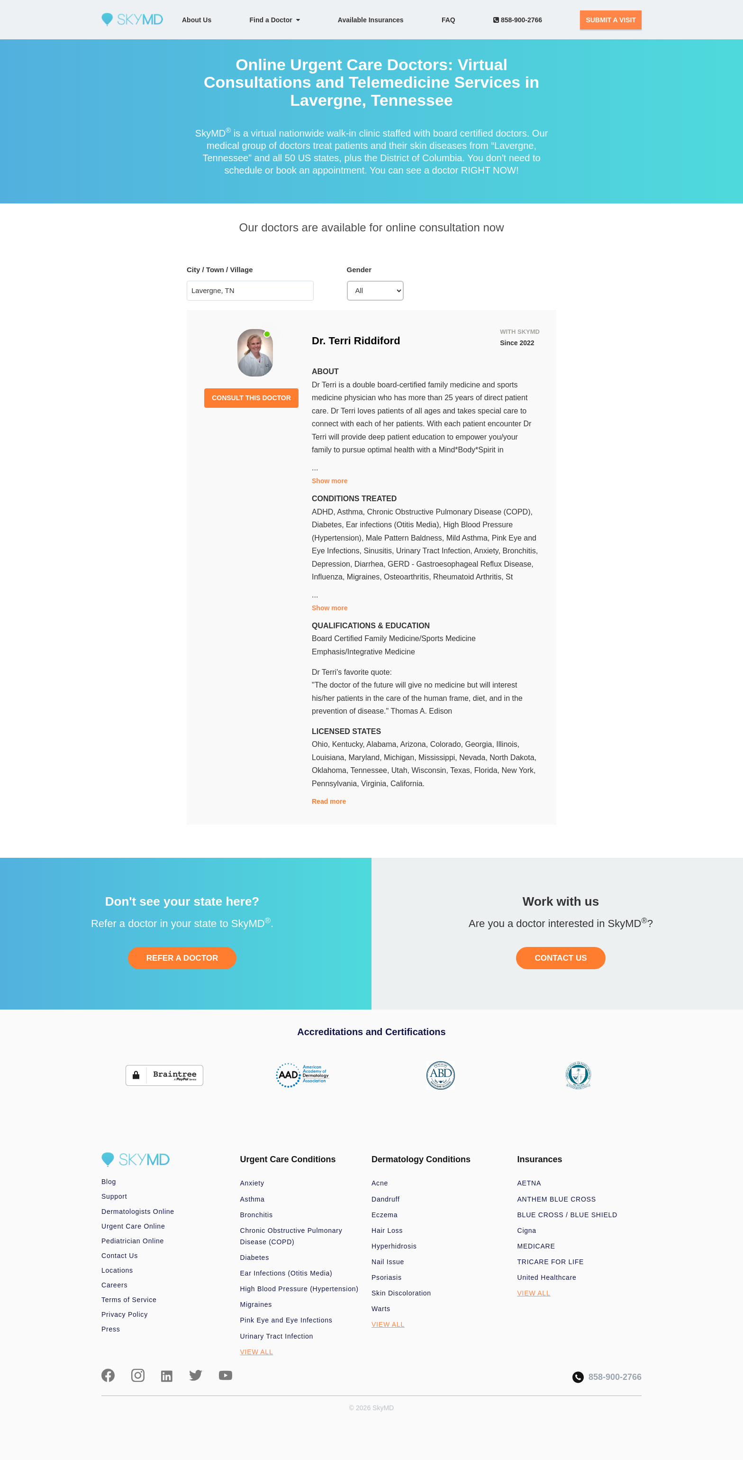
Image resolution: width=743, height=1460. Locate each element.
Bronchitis (256, 1215)
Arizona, (415, 744)
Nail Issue (388, 1262)
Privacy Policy (124, 1314)
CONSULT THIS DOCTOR (251, 398)
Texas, (462, 770)
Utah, (401, 770)
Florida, (488, 770)
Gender (359, 270)
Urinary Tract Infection (277, 1336)
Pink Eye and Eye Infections (286, 1320)
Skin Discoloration (401, 1293)
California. (407, 784)
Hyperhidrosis (394, 1246)
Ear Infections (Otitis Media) (286, 1273)
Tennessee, (371, 770)
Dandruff (386, 1199)
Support (114, 1196)
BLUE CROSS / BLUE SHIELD (567, 1215)
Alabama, (383, 744)
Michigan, (401, 757)
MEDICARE (536, 1246)
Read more (329, 801)
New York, (519, 770)
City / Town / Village (220, 270)
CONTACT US (561, 958)
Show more (329, 481)
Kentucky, (349, 744)
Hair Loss (387, 1230)
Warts (381, 1309)
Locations (117, 1270)
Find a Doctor (275, 20)
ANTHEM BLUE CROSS (556, 1199)
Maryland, (366, 757)
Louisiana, (330, 757)
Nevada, (474, 757)
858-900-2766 (517, 20)
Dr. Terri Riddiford (356, 341)
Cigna (526, 1230)
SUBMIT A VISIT (611, 20)
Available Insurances (371, 20)
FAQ (448, 20)
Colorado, (447, 744)
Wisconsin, (431, 770)
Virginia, (375, 784)
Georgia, (480, 744)
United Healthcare (547, 1277)
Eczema (385, 1215)
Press (110, 1329)
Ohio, (322, 744)
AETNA (529, 1183)
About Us (196, 20)
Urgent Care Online (133, 1226)
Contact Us (119, 1255)
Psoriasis (387, 1277)
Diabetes (254, 1257)
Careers (114, 1285)
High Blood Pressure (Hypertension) (299, 1289)
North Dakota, (512, 757)
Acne (380, 1183)
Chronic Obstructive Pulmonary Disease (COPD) (291, 1236)
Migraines (256, 1304)
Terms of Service (129, 1300)
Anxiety (252, 1183)
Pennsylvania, (336, 784)
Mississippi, (438, 757)
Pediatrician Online (132, 1241)
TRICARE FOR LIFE (550, 1262)
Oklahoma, (331, 770)
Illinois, (507, 744)
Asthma (252, 1199)
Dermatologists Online (137, 1211)
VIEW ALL (256, 1352)
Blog (108, 1181)
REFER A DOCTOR (182, 958)
